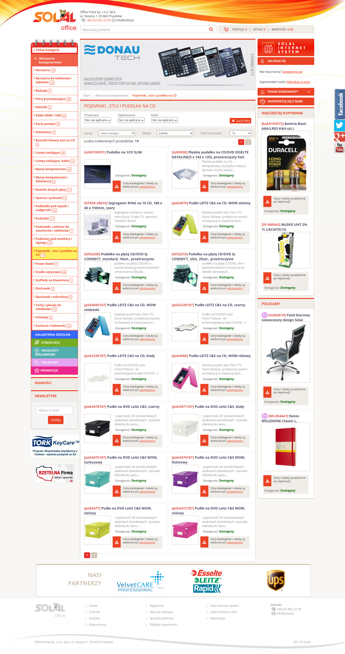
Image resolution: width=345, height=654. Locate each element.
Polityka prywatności (163, 625)
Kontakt (94, 618)
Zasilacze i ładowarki (53, 326)
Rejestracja (217, 618)
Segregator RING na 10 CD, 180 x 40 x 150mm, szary (123, 205)
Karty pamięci (48, 124)
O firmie (94, 612)
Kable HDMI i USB (51, 115)
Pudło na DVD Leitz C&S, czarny (121, 406)
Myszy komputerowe (53, 169)
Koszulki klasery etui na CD (55, 142)
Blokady (44, 91)
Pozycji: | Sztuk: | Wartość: (262, 29)
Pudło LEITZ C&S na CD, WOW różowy (211, 355)
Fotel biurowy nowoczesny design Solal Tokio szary (285, 317)
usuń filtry (240, 120)
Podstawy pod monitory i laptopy (54, 241)
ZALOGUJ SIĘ (277, 61)
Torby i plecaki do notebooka (48, 307)
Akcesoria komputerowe (50, 60)
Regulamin (157, 606)
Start (87, 95)
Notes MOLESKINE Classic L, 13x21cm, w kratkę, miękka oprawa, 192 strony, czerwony (284, 418)
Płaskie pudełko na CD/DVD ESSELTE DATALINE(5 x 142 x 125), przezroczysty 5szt (210, 154)
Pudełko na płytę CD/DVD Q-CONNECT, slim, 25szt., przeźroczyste (204, 256)
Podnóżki (45, 218)
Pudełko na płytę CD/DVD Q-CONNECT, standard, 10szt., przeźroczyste (119, 256)
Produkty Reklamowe (46, 352)
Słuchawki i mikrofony (54, 297)
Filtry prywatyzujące (53, 99)
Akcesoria (45, 70)
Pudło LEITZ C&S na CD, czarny (208, 305)
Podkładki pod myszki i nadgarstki (52, 208)
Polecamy (46, 362)
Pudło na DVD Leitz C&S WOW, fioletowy (208, 459)
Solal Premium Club (223, 612)
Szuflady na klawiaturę (54, 280)
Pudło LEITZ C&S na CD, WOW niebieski (120, 307)
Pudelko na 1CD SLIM (113, 152)
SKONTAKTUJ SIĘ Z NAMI (285, 101)
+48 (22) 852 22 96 (98, 20)
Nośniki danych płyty (54, 190)
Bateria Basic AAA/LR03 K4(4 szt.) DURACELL (283, 126)
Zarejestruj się (292, 72)
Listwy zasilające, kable (55, 161)
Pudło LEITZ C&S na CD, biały (119, 355)
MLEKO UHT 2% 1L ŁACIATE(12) (284, 227)
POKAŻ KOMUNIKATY (290, 91)
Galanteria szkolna (53, 334)
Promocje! (46, 370)
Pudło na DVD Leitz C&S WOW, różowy (208, 510)
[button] (93, 65)
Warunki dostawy (161, 612)
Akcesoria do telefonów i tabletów (53, 80)
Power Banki (47, 264)
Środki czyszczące (51, 272)
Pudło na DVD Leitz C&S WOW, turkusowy (120, 459)
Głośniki (44, 107)
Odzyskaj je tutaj (298, 82)
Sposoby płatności (162, 618)
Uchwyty (44, 317)
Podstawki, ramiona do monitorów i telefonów (54, 229)
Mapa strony (97, 625)
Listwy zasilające (50, 153)
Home (93, 606)
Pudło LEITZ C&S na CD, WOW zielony (211, 203)
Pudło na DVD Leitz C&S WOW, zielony (118, 510)
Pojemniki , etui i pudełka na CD (56, 253)
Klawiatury (46, 132)
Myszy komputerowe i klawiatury (51, 179)
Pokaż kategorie (47, 50)
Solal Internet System (224, 606)
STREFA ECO (47, 342)
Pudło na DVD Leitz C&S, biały (208, 406)
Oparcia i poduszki (51, 198)
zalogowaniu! (147, 186)
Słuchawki (45, 288)
